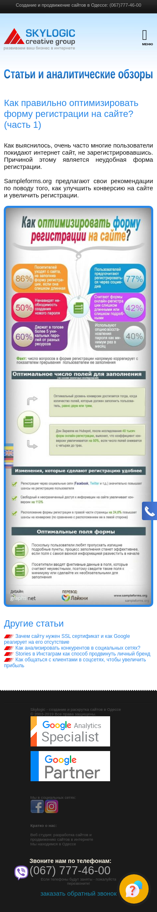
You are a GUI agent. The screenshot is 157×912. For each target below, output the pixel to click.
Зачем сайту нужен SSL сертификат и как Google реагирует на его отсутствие (67, 639)
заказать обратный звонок (78, 893)
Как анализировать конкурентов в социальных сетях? (72, 648)
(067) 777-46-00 (70, 870)
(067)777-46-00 (125, 5)
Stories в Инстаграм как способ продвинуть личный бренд (77, 654)
